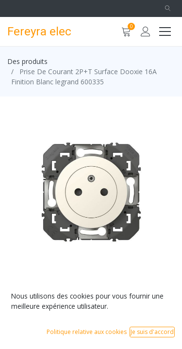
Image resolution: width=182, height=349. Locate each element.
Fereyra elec (36, 31)
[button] (167, 8)
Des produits (27, 61)
